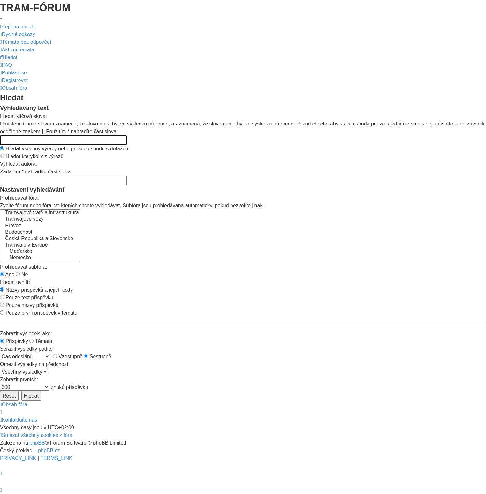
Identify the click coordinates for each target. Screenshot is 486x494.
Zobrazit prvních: (19, 379)
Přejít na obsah (17, 26)
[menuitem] (25, 42)
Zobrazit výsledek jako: (26, 333)
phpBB (37, 442)
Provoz (40, 226)
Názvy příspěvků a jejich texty (36, 290)
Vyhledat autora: (18, 164)
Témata (40, 341)
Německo (40, 258)
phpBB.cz (49, 450)
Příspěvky (14, 341)
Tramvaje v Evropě (40, 245)
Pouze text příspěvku (26, 297)
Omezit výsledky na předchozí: (35, 364)
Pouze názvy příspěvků (29, 305)
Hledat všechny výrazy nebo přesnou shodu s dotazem (65, 148)
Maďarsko (40, 251)
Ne (22, 274)
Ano (7, 274)
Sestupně (97, 356)
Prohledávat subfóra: (23, 267)
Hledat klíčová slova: (23, 116)
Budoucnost (40, 232)
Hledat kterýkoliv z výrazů (32, 156)
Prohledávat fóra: (19, 198)
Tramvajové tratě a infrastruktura (40, 213)
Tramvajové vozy (40, 219)
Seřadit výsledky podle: (26, 349)
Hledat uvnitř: (15, 282)
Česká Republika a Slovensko (40, 239)
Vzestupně (68, 356)
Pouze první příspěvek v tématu (38, 312)
